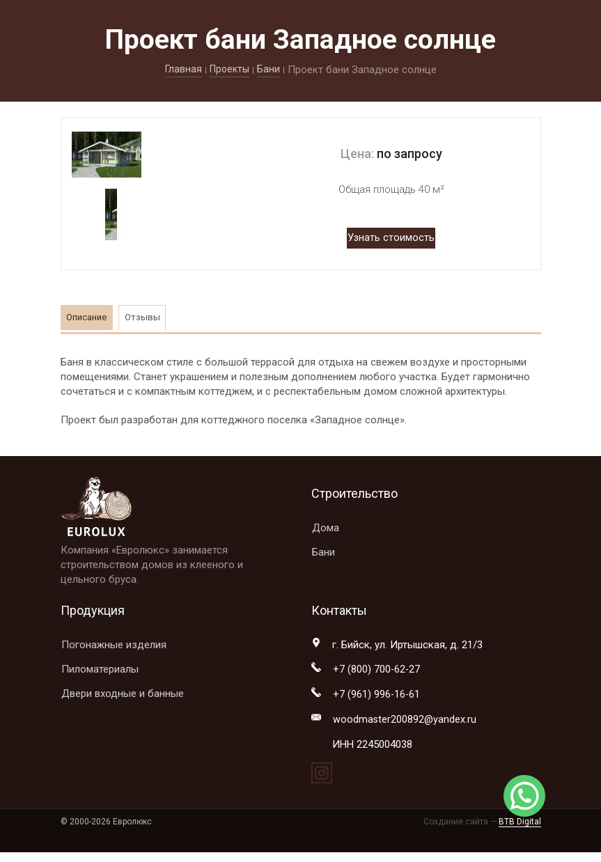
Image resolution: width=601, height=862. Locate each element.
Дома (325, 528)
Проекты (229, 69)
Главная (181, 69)
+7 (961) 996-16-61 (377, 695)
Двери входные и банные (122, 693)
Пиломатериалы (100, 669)
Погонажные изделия (113, 644)
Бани (270, 69)
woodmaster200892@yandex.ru (405, 721)
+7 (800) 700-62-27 (377, 670)
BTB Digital (520, 824)
